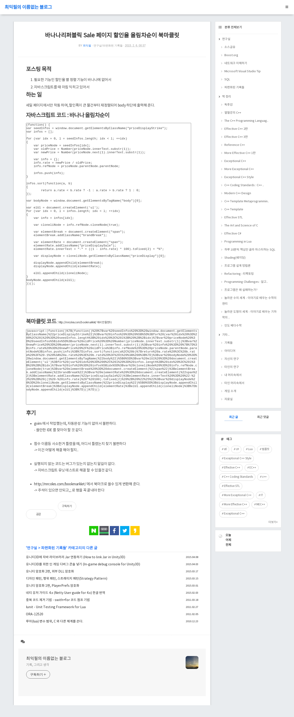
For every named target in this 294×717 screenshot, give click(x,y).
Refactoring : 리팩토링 (239, 274)
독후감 (228, 105)
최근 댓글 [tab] (263, 417)
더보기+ (273, 522)
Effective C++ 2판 (236, 129)
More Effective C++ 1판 (240, 153)
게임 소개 (230, 391)
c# (237, 449)
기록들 (228, 343)
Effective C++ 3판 (236, 137)
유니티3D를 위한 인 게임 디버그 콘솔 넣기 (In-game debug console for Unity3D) (83, 564)
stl (225, 449)
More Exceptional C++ (239, 169)
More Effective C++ (235, 504)
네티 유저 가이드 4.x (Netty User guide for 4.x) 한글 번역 (65, 593)
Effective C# (232, 233)
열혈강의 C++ (232, 113)
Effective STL (233, 217)
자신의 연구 (231, 359)
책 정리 (226, 96)
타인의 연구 (231, 367)
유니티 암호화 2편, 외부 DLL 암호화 (50, 571)
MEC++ (260, 504)
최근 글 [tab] (233, 417)
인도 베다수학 (233, 325)
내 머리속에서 (233, 375)
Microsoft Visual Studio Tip (242, 71)
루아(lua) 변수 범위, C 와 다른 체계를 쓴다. (54, 621)
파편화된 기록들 (53, 548)
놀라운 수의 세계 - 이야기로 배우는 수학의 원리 (249, 301)
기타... (226, 335)
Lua (250, 449)
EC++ (252, 467)
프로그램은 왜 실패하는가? (240, 290)
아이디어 (229, 351)
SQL (227, 79)
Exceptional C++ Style (239, 177)
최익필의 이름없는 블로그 (28, 7)
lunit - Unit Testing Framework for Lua (56, 607)
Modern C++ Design (237, 193)
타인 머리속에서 (234, 383)
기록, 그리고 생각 (37, 665)
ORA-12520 (34, 614)
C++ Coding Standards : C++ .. (244, 185)
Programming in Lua (238, 241)
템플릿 (265, 449)
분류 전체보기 (233, 27)
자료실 (228, 399)
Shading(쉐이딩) (235, 258)
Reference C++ (234, 145)
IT (262, 495)
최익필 (87, 45)
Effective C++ (232, 467)
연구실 (32, 548)
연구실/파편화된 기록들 (108, 45)
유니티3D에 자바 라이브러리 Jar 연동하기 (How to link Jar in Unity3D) (75, 557)
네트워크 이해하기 (235, 63)
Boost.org (231, 55)
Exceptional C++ (235, 161)
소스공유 (229, 47)
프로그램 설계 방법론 (237, 266)
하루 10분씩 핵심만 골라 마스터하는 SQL (249, 250)
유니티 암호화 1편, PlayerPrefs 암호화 (52, 586)
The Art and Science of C (241, 225)
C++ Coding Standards (238, 476)
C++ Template (233, 209)
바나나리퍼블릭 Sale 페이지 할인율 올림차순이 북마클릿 (112, 35)
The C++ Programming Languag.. (246, 121)
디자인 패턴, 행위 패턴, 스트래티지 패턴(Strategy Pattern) (66, 579)
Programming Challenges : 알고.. (246, 282)
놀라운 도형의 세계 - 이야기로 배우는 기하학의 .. (249, 314)
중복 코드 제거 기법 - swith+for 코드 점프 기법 (58, 600)
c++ (264, 476)
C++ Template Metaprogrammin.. (246, 201)
